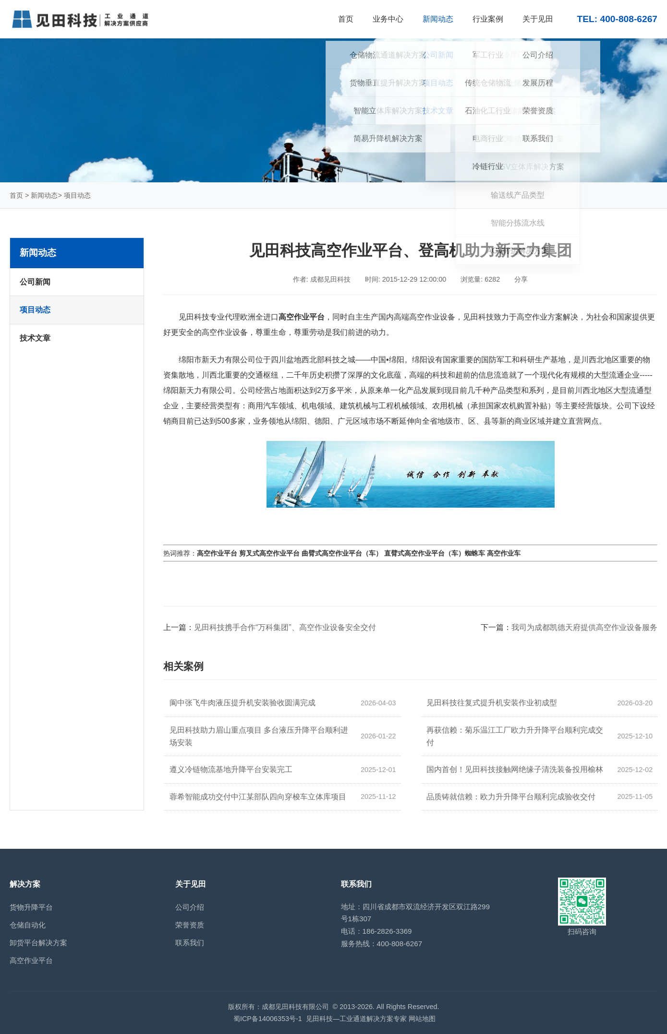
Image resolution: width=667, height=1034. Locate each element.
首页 (16, 195)
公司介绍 (189, 907)
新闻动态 (44, 195)
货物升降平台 (31, 907)
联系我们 (189, 943)
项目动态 (77, 195)
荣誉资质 (189, 925)
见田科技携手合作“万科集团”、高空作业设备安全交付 (285, 627)
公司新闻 (35, 282)
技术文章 (35, 338)
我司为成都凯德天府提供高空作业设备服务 (584, 627)
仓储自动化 (28, 925)
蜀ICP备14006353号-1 (267, 1018)
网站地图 (422, 1018)
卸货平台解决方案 (38, 943)
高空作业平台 (31, 960)
